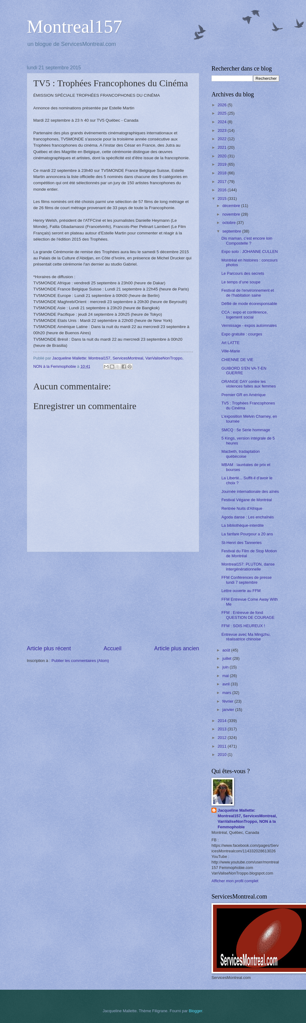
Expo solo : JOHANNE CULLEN (249, 251)
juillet (227, 658)
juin (226, 667)
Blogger (195, 1011)
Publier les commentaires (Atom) (80, 660)
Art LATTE (230, 342)
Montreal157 (74, 26)
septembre (232, 231)
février (228, 701)
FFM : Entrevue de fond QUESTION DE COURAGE (247, 614)
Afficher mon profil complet (234, 881)
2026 (222, 105)
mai (226, 675)
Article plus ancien (176, 648)
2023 (222, 130)
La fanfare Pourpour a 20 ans (247, 534)
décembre (231, 205)
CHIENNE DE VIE (237, 359)
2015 (222, 198)
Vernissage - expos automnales (249, 325)
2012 (222, 737)
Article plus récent (49, 648)
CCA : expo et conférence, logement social (244, 314)
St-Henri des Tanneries (241, 542)
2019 (222, 164)
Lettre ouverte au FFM (240, 590)
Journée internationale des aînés (250, 491)
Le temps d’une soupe (240, 282)
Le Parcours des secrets (242, 273)
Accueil (112, 648)
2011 (222, 746)
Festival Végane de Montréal (246, 499)
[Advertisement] (113, 598)
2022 (222, 138)
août (226, 650)
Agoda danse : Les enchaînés (247, 517)
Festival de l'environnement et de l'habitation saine (247, 292)
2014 (222, 720)
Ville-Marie (230, 351)
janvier (228, 709)
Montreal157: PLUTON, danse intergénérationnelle (248, 566)
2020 (222, 156)
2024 (222, 122)
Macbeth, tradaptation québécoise (240, 453)
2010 (222, 754)
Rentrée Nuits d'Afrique (241, 508)
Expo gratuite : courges (241, 334)
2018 (222, 173)
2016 (222, 190)
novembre (231, 214)
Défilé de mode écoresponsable (249, 303)
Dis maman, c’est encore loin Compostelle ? (246, 240)
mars (227, 692)
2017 (222, 181)
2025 (222, 113)
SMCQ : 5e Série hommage (245, 430)
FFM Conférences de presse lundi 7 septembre (246, 579)
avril (226, 684)
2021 (222, 147)
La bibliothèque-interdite (242, 525)
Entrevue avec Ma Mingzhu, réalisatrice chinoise (246, 636)
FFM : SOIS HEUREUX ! (243, 625)
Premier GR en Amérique (243, 394)
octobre (229, 222)
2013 (222, 729)
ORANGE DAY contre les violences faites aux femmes (248, 383)
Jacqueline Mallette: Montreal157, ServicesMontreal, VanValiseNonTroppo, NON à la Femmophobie (247, 818)
